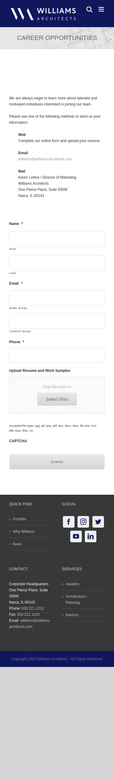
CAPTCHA (18, 441)
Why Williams (24, 531)
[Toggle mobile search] (89, 9)
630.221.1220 (28, 614)
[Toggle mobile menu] (101, 9)
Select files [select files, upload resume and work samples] (57, 399)
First (12, 249)
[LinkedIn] (90, 536)
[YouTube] (76, 536)
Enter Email (18, 308)
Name (16, 224)
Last (12, 273)
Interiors (72, 615)
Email (16, 283)
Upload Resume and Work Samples (39, 371)
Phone (16, 342)
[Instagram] (83, 522)
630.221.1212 (33, 608)
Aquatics (73, 584)
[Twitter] (98, 522)
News (17, 544)
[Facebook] (68, 522)
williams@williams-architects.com (45, 159)
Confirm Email (20, 331)
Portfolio (19, 519)
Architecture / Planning (76, 599)
